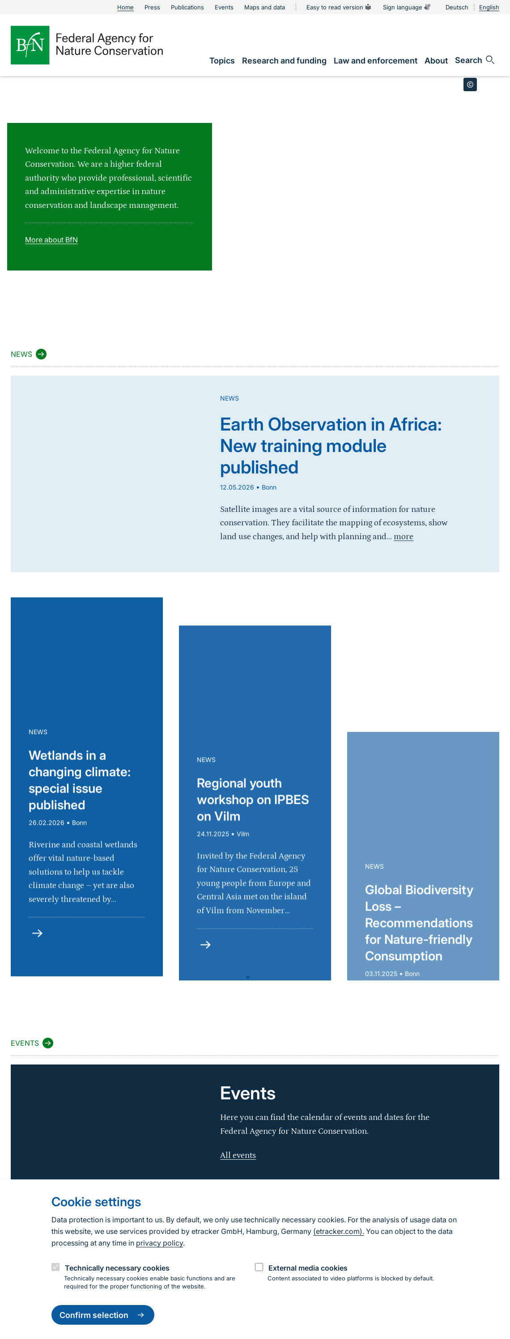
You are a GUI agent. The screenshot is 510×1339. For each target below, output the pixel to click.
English (489, 7)
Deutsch (457, 7)
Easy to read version (339, 7)
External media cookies (308, 1267)
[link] (222, 60)
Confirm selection (103, 1314)
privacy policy (159, 1242)
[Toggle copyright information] (470, 84)
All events (238, 1155)
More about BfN (51, 239)
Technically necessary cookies (117, 1267)
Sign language (407, 7)
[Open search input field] (475, 60)
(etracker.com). (338, 1231)
